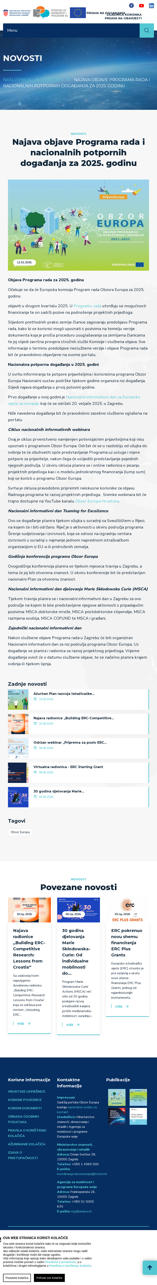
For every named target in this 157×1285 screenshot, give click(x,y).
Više (20, 1024)
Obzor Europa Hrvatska (97, 501)
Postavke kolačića (17, 1278)
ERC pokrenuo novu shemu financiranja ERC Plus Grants (126, 942)
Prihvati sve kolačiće (49, 1278)
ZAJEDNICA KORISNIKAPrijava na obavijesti (123, 16)
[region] (78, 1257)
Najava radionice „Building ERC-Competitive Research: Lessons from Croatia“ (29, 949)
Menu (12, 30)
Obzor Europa (20, 832)
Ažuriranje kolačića (26, 1144)
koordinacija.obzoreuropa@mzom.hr (82, 1174)
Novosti (52, 79)
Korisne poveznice (24, 1100)
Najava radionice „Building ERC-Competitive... (74, 718)
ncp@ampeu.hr (81, 1211)
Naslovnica (17, 79)
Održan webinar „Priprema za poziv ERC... (70, 742)
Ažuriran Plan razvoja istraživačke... (64, 694)
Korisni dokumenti (25, 1108)
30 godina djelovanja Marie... (59, 791)
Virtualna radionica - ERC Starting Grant (68, 767)
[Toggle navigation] (134, 30)
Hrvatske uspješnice (26, 1091)
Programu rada (87, 306)
